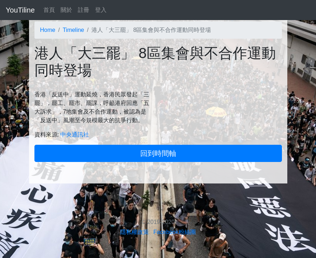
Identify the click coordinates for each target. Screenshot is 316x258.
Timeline (73, 30)
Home (48, 30)
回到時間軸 (158, 153)
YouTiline (20, 10)
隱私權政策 (134, 232)
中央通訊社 (74, 135)
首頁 (49, 10)
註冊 (83, 10)
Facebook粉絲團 (175, 232)
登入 (101, 10)
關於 (66, 10)
